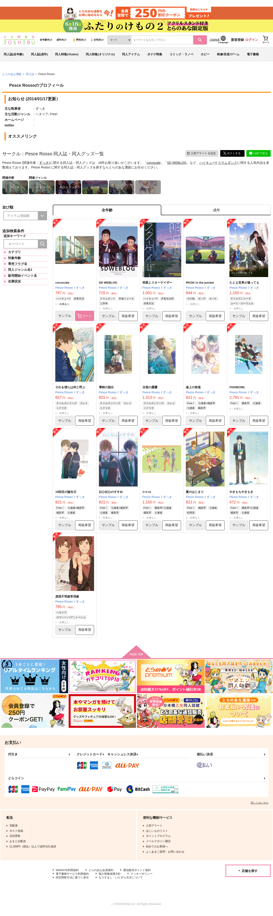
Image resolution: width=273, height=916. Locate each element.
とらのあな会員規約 (101, 873)
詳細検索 (215, 41)
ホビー (205, 56)
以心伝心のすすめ (111, 494)
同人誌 (30, 76)
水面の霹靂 (149, 389)
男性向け (79, 41)
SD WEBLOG (177, 164)
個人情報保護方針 (110, 877)
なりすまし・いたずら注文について (121, 880)
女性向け (97, 41)
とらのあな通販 (12, 76)
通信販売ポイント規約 (137, 873)
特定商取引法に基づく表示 (72, 880)
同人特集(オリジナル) (100, 56)
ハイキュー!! (208, 164)
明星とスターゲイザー (157, 285)
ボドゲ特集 (154, 56)
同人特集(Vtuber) (66, 56)
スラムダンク (227, 164)
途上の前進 (193, 389)
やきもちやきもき (241, 494)
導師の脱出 (106, 389)
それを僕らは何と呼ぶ (70, 389)
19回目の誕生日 (65, 494)
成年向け (61, 41)
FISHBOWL (237, 389)
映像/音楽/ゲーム (228, 56)
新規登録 (237, 41)
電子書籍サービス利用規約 (72, 877)
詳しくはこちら (259, 805)
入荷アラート (201, 155)
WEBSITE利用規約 (67, 873)
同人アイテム (131, 56)
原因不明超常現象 (67, 599)
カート (84, 318)
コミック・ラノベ (181, 56)
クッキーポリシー (142, 877)
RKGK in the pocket (200, 285)
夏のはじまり (195, 494)
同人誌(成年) (39, 56)
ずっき (44, 164)
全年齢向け (46, 41)
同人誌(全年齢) (14, 56)
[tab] (216, 212)
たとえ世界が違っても (244, 285)
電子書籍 (253, 56)
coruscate (154, 164)
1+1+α (146, 494)
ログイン (251, 41)
